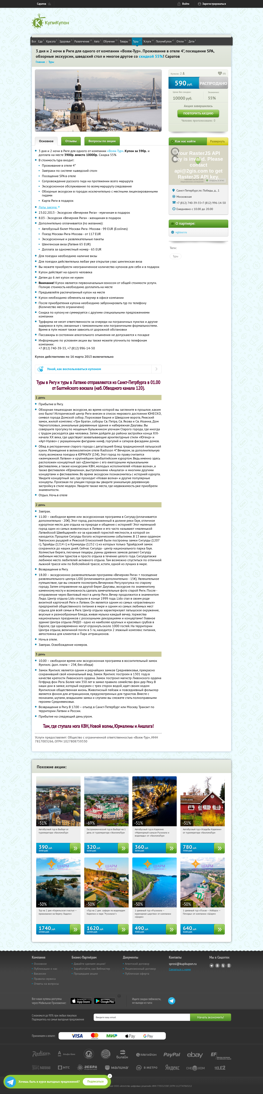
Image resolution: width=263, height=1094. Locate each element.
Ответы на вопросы (46, 984)
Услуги (148, 41)
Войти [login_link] (185, 4)
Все (34, 41)
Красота (51, 41)
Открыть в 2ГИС (216, 181)
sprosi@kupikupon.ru (183, 964)
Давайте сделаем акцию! (89, 964)
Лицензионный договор (140, 969)
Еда (41, 41)
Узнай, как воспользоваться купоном (74, 369)
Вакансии (40, 973)
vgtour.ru (181, 232)
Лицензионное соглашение (192, 182)
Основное (46, 141)
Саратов (41, 4)
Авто (97, 41)
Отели (181, 41)
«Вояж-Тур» (115, 151)
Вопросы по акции (102, 141)
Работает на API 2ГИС (194, 179)
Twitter (223, 965)
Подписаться (95, 1081)
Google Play (104, 1001)
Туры (137, 41)
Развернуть (217, 141)
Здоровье (65, 41)
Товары (125, 41)
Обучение (110, 41)
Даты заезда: (48, 207)
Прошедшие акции (86, 973)
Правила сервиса (45, 979)
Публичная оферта (137, 973)
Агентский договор (137, 964)
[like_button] (220, 74)
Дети (192, 41)
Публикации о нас (45, 969)
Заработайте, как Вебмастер (92, 969)
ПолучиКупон (165, 41)
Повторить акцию (198, 113)
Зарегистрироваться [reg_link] (214, 4)
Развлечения (83, 41)
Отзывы (71, 141)
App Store (81, 1001)
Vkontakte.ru (217, 965)
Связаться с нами (180, 969)
